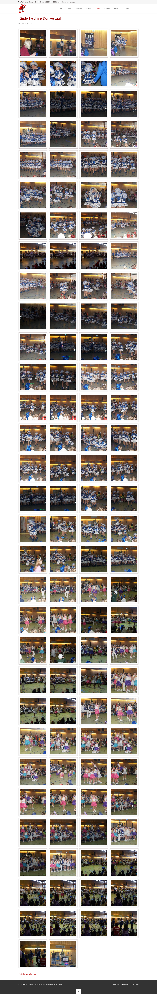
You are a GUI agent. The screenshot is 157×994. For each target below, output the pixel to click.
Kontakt (116, 984)
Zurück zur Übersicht (28, 974)
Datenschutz (134, 984)
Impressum (124, 984)
